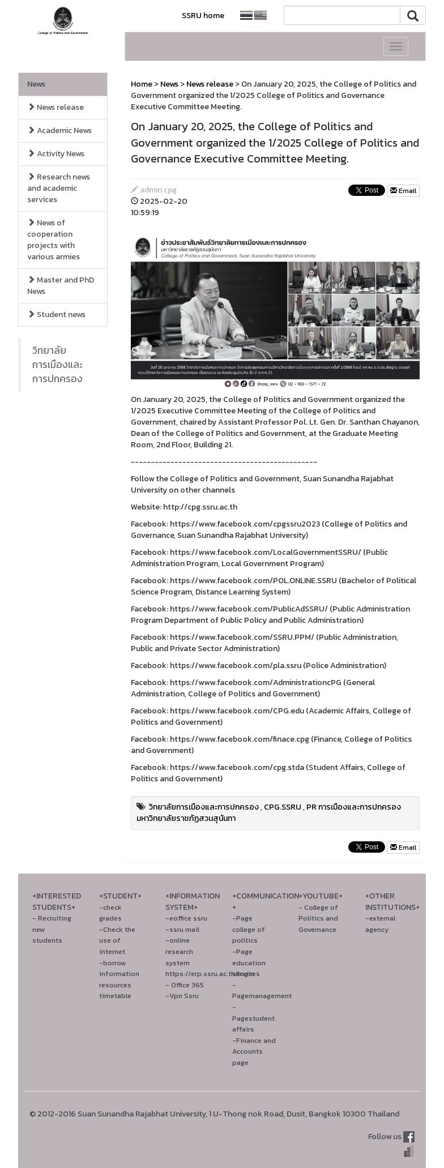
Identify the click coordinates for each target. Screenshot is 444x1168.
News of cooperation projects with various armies (53, 240)
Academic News (59, 130)
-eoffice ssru (186, 918)
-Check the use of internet (117, 940)
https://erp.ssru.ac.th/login (209, 973)
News (36, 84)
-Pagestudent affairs (253, 1018)
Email (403, 191)
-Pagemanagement (262, 990)
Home (141, 84)
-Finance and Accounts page (254, 1051)
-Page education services (249, 962)
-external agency (380, 924)
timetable (115, 995)
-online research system (179, 951)
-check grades (110, 913)
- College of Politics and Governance (318, 918)
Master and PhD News (60, 285)
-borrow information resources (119, 973)
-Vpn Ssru (182, 995)
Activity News (55, 154)
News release (55, 107)
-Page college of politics (248, 929)
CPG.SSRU (282, 807)
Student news (56, 314)
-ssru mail (182, 929)
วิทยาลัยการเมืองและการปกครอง (57, 364)
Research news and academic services (58, 188)
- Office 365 (184, 984)
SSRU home (203, 16)
